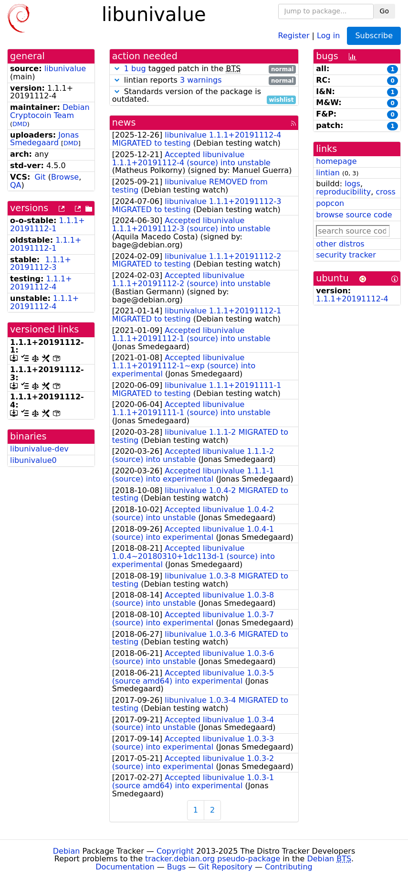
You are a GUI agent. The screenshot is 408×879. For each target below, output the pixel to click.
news (124, 122)
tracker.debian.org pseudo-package (212, 858)
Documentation (124, 866)
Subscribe (374, 35)
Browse (65, 177)
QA (15, 185)
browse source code (354, 214)
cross (385, 191)
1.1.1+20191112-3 (40, 263)
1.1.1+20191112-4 (41, 282)
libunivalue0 (33, 460)
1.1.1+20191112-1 (47, 224)
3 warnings (201, 80)
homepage (336, 161)
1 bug (135, 68)
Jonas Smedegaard (44, 139)
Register (294, 35)
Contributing (289, 866)
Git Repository (225, 866)
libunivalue (65, 68)
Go (384, 11)
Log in (328, 35)
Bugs (176, 866)
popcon (330, 203)
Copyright (175, 851)
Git (39, 177)
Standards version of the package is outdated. (204, 96)
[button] (117, 68)
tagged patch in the (204, 69)
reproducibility (343, 191)
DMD (19, 124)
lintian (328, 172)
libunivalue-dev (39, 448)
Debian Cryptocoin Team (50, 111)
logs (352, 183)
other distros (340, 243)
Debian (66, 851)
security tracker (346, 254)
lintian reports (204, 80)
